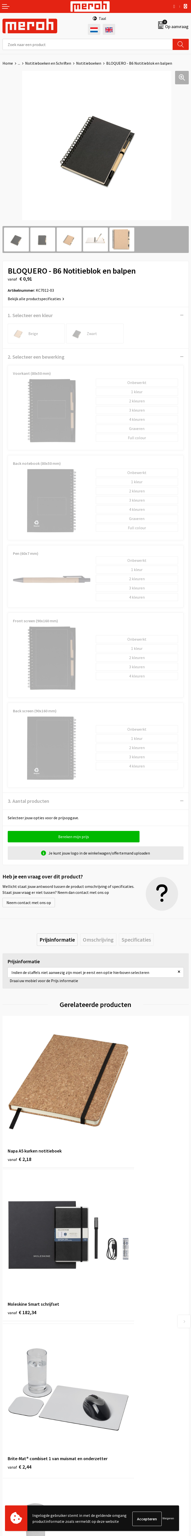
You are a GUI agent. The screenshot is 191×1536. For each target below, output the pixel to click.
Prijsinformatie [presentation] (57, 939)
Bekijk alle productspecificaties (36, 298)
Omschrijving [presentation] (98, 939)
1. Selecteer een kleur (30, 315)
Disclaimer (107, 1449)
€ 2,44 (19, 1243)
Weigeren (168, 1519)
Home (7, 63)
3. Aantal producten (28, 801)
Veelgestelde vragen (115, 1342)
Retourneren (13, 1426)
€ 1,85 (112, 1243)
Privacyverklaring (113, 1441)
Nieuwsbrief (108, 1335)
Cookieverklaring (112, 1434)
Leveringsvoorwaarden (117, 1426)
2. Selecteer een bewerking (36, 357)
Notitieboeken (88, 63)
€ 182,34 (115, 1120)
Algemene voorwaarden (118, 1418)
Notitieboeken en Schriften (48, 63)
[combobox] (87, 44)
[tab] (57, 939)
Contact (9, 1418)
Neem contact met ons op (28, 902)
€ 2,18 (19, 1120)
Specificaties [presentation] (136, 939)
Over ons (105, 1327)
